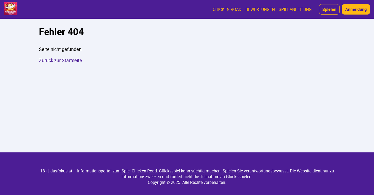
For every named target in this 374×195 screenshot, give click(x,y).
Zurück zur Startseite (60, 60)
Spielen (329, 9)
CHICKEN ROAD (227, 9)
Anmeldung (356, 9)
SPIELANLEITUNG (295, 9)
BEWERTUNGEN (260, 9)
